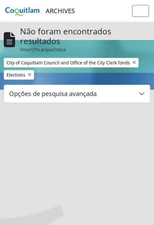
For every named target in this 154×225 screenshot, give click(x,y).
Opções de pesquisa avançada (53, 93)
